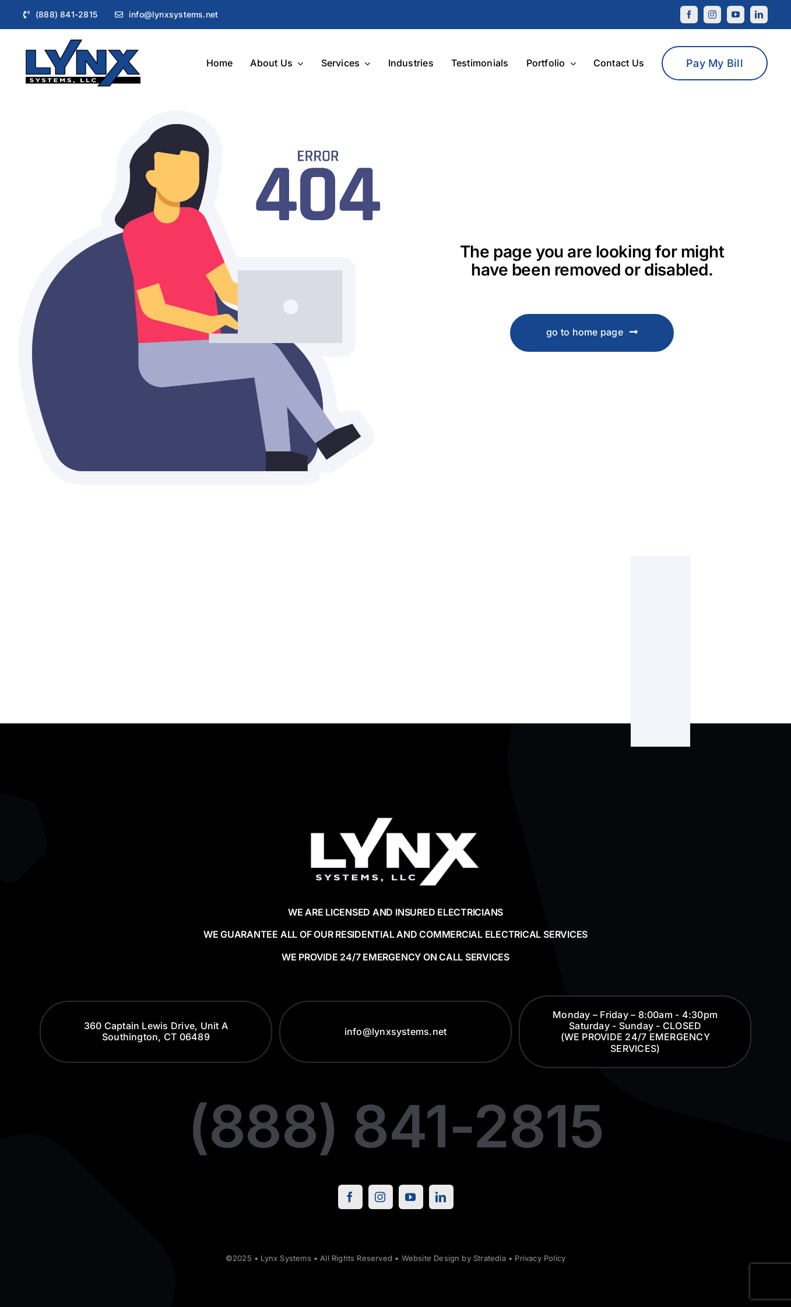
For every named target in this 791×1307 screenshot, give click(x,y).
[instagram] (712, 14)
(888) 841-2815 (395, 1126)
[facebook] (689, 14)
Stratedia (489, 1258)
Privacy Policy (540, 1258)
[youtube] (735, 14)
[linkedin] (759, 14)
